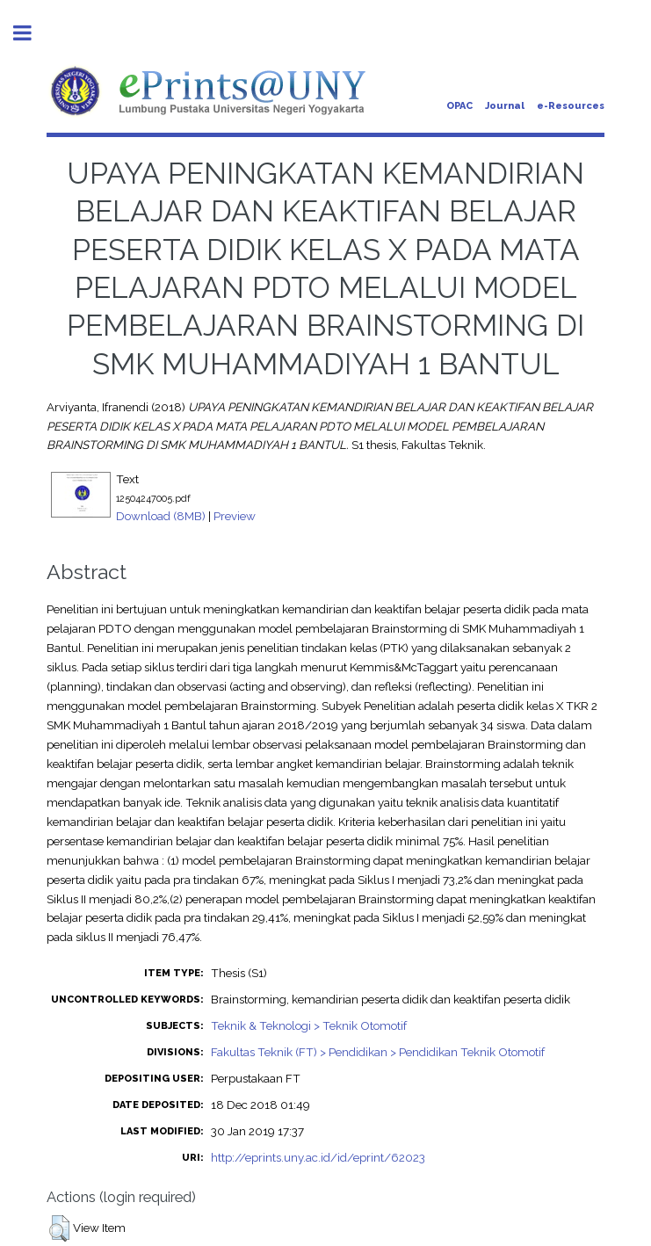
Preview (234, 516)
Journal (504, 106)
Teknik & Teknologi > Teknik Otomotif (309, 1025)
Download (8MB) (161, 516)
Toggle (31, 33)
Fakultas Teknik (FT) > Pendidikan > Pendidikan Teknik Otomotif (378, 1052)
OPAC (459, 106)
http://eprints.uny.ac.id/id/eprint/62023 (318, 1157)
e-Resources (570, 106)
